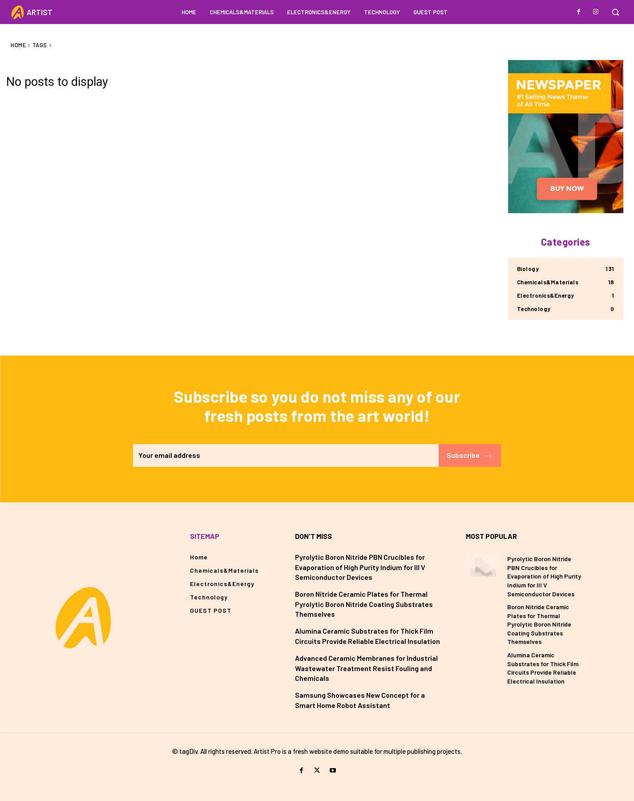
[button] (615, 12)
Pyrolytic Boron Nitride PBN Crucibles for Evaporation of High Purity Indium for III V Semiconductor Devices (360, 567)
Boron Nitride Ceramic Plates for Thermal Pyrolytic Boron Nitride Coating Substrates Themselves (364, 604)
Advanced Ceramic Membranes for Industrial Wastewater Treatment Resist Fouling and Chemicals (366, 668)
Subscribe (470, 455)
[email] (285, 455)
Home (18, 45)
